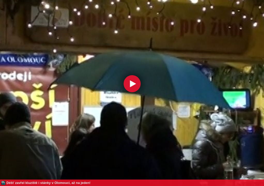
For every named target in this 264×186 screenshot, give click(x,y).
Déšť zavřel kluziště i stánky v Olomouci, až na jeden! (48, 183)
